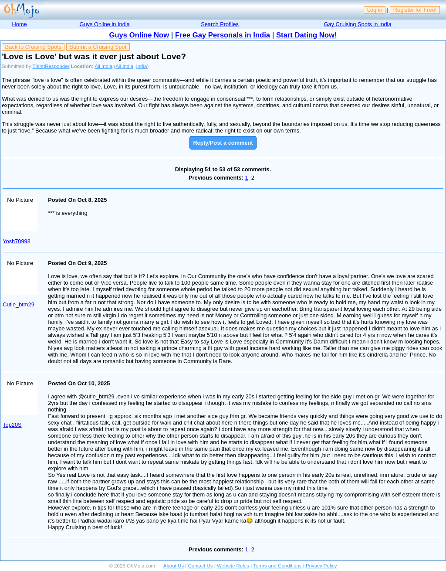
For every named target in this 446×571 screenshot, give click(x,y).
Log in (374, 10)
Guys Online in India (105, 24)
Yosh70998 (16, 241)
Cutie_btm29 (18, 304)
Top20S (12, 424)
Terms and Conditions (277, 565)
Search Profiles (220, 24)
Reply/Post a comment (223, 142)
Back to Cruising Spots (33, 47)
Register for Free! (415, 10)
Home (19, 24)
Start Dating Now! (306, 35)
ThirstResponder (50, 66)
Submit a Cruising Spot (97, 47)
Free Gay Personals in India (222, 35)
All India (103, 66)
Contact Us (200, 565)
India (141, 66)
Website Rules (233, 565)
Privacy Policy (321, 565)
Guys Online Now (139, 35)
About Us (173, 565)
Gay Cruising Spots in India (358, 24)
